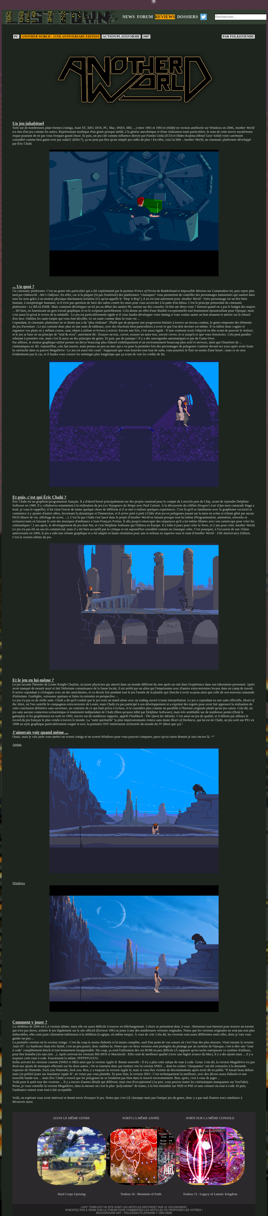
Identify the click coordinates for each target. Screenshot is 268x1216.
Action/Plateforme (121, 36)
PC (16, 36)
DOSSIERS (187, 17)
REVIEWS (165, 17)
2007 (146, 36)
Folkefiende (238, 36)
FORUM (145, 17)
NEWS (128, 17)
